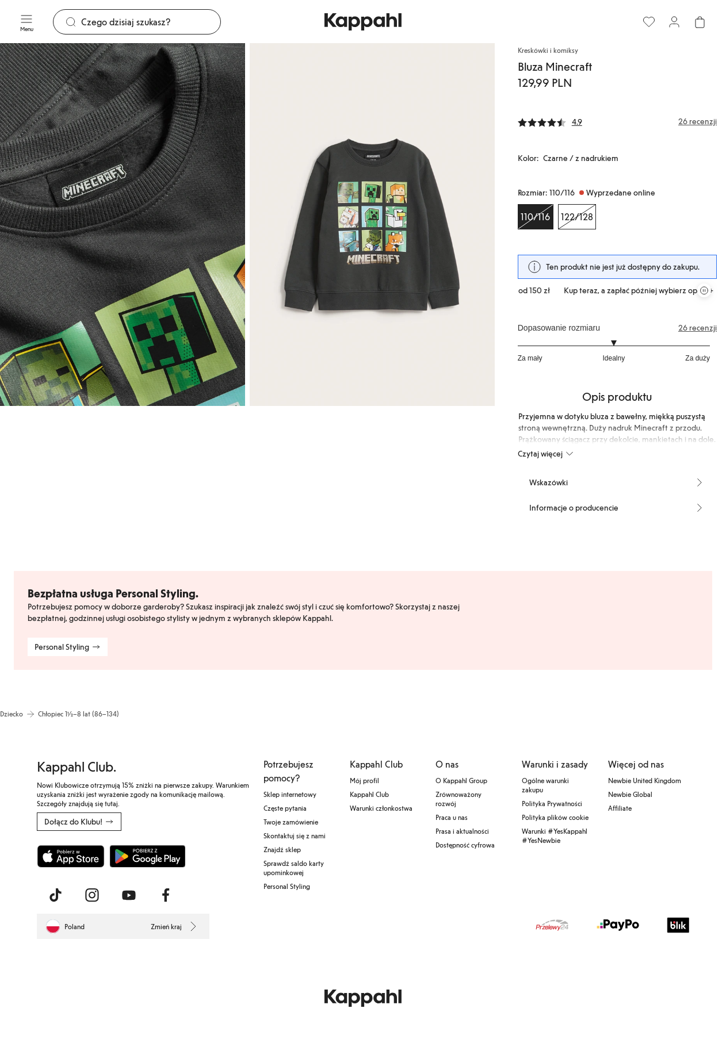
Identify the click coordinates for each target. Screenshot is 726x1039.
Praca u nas (451, 817)
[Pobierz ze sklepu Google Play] (147, 856)
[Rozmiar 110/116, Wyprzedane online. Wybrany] (535, 216)
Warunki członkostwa (381, 808)
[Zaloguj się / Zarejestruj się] (674, 21)
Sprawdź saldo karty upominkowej (293, 867)
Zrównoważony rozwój (458, 798)
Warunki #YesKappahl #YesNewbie (554, 835)
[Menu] (26, 21)
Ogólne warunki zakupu (545, 784)
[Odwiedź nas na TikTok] (55, 895)
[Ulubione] (649, 21)
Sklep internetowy (289, 794)
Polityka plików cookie (555, 817)
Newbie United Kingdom (644, 780)
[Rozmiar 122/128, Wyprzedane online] (577, 216)
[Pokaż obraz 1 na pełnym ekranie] (122, 224)
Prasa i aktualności (462, 831)
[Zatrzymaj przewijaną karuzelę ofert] (704, 290)
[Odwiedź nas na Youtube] (129, 895)
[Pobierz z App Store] (71, 856)
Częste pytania (285, 808)
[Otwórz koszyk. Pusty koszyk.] (699, 21)
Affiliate (620, 808)
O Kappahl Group (461, 780)
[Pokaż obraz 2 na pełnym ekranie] (372, 224)
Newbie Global (630, 794)
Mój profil (364, 780)
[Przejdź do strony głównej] (363, 21)
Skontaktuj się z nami (294, 835)
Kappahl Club (369, 794)
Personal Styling (286, 886)
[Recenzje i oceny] (617, 121)
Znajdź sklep (282, 849)
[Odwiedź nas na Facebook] (165, 895)
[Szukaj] (150, 22)
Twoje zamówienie (290, 822)
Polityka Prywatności (552, 803)
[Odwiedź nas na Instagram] (92, 895)
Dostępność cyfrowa (465, 845)
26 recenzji (697, 327)
